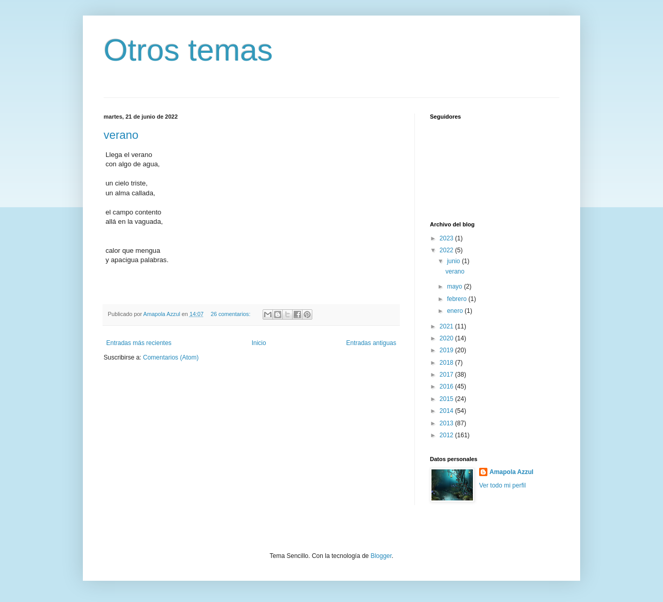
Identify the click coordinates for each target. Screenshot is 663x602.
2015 (447, 399)
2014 (447, 410)
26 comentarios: (231, 314)
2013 (447, 423)
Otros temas (188, 50)
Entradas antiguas (371, 343)
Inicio (259, 343)
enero (456, 310)
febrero (457, 299)
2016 (447, 386)
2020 (447, 338)
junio (454, 261)
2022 (447, 250)
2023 (447, 238)
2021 (447, 326)
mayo (455, 286)
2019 (447, 350)
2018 (447, 362)
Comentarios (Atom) (170, 357)
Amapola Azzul (511, 472)
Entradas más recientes (138, 343)
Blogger (381, 556)
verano (121, 134)
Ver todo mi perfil (502, 485)
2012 (447, 435)
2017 (447, 374)
